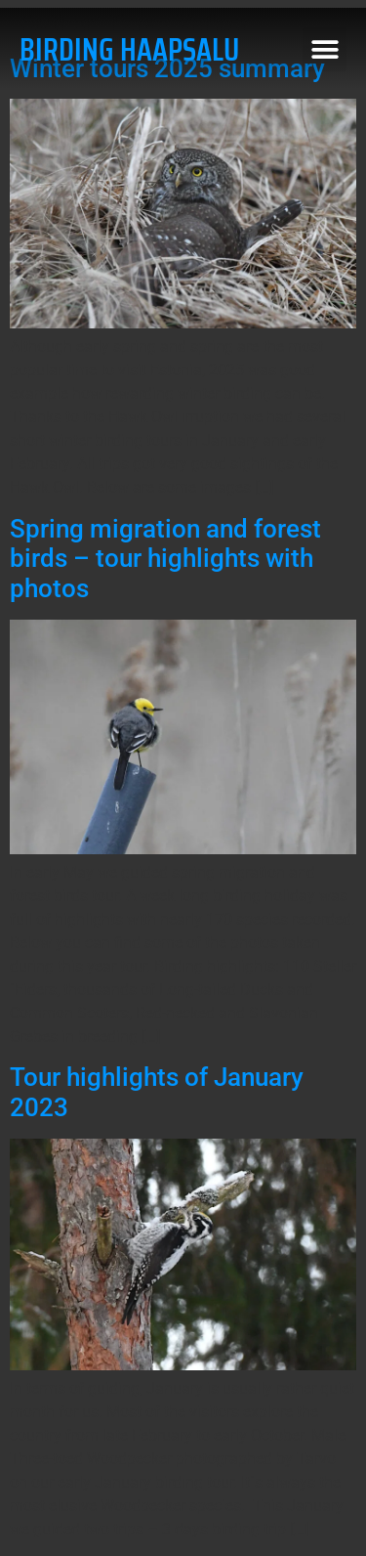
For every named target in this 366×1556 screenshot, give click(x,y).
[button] (324, 49)
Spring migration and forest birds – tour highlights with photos (165, 558)
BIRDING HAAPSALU (129, 49)
